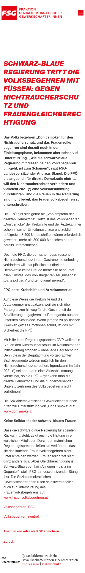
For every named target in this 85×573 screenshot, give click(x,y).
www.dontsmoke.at (17, 411)
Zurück (8, 541)
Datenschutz (51, 564)
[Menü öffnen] (80, 13)
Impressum (30, 564)
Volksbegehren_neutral (21, 516)
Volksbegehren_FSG (19, 507)
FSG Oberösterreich (11, 560)
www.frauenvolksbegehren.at (25, 497)
